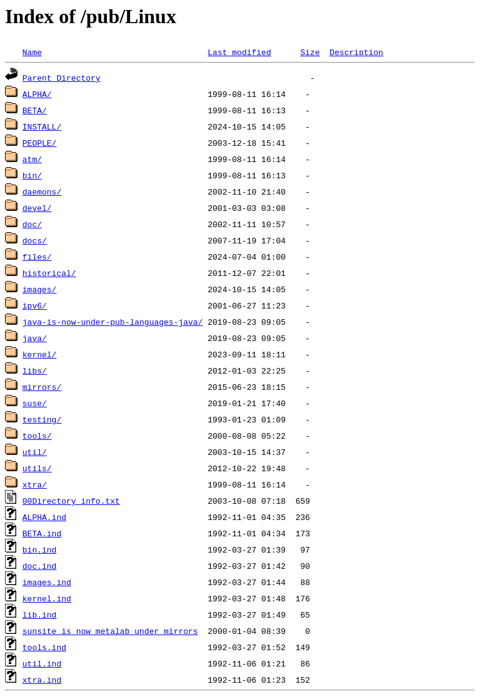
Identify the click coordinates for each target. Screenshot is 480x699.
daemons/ (41, 191)
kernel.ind (46, 598)
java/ (34, 338)
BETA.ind (41, 533)
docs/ (34, 240)
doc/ (32, 224)
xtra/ (34, 484)
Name (32, 52)
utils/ (37, 468)
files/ (37, 256)
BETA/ (34, 110)
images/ (39, 289)
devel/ (37, 207)
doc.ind (39, 565)
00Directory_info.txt (71, 500)
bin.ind (39, 549)
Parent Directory (61, 77)
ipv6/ (34, 305)
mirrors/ (41, 386)
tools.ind (44, 647)
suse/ (34, 403)
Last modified (239, 52)
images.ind (46, 582)
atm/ (32, 159)
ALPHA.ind (44, 517)
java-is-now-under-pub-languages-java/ (112, 321)
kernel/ (39, 354)
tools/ (37, 435)
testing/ (41, 419)
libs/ (34, 370)
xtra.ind (41, 679)
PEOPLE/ (39, 142)
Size (309, 52)
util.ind (41, 663)
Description (356, 52)
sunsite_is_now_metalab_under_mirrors (110, 630)
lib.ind (39, 614)
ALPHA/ (37, 93)
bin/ (32, 175)
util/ (34, 451)
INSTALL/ (41, 126)
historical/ (49, 272)
